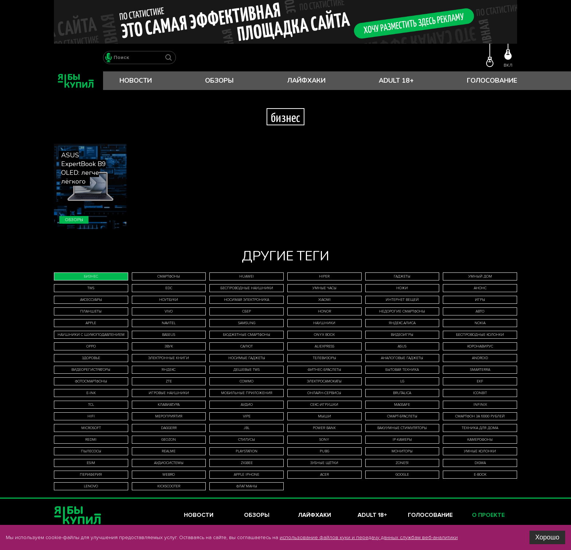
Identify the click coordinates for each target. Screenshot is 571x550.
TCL (91, 404)
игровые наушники (169, 393)
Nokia (479, 323)
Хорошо (547, 537)
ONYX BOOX (324, 335)
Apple (91, 323)
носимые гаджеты (246, 358)
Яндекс (169, 370)
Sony (324, 439)
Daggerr (169, 428)
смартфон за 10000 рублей (480, 416)
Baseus (168, 335)
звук (169, 346)
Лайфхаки (306, 80)
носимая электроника (246, 300)
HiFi (91, 416)
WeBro (168, 474)
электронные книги (168, 358)
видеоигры (402, 335)
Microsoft (91, 428)
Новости (135, 80)
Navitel (169, 323)
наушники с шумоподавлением (91, 335)
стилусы (246, 439)
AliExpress (324, 346)
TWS (90, 288)
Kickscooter (168, 486)
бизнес (91, 276)
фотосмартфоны (91, 381)
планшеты (91, 311)
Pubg (324, 451)
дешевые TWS (246, 370)
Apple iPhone (246, 474)
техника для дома (480, 428)
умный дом (480, 276)
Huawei (246, 276)
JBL (246, 428)
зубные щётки (324, 463)
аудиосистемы (169, 463)
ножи (402, 288)
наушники (324, 323)
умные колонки (480, 451)
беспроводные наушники (246, 288)
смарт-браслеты (402, 416)
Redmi (91, 439)
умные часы (324, 288)
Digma (480, 463)
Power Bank (324, 428)
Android (480, 358)
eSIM (91, 463)
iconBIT (480, 393)
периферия (91, 474)
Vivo (169, 311)
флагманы (246, 486)
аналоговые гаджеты (402, 358)
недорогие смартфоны (402, 311)
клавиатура (169, 404)
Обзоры (219, 80)
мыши (324, 416)
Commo (246, 381)
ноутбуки (168, 300)
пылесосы (91, 451)
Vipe (247, 416)
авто (480, 311)
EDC (168, 288)
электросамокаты (324, 381)
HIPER (324, 276)
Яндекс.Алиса (402, 323)
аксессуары (91, 300)
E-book (480, 474)
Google (402, 474)
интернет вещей (402, 300)
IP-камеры (402, 439)
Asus (402, 346)
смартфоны (168, 276)
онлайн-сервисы (324, 393)
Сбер (246, 311)
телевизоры (324, 358)
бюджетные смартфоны (246, 335)
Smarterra (480, 370)
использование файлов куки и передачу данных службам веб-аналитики (369, 537)
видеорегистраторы (90, 370)
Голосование (492, 80)
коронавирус (480, 346)
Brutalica (402, 393)
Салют (246, 346)
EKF (480, 381)
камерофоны (480, 439)
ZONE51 (402, 463)
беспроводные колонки (480, 335)
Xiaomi (324, 300)
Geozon (168, 439)
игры (480, 300)
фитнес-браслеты (324, 370)
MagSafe (402, 404)
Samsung (246, 323)
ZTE (169, 381)
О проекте (488, 515)
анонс (480, 288)
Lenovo (91, 486)
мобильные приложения (246, 393)
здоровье (91, 358)
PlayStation (246, 451)
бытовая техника (402, 370)
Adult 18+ (396, 80)
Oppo (91, 346)
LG (402, 381)
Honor (324, 311)
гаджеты (402, 276)
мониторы (402, 451)
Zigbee (247, 463)
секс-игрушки (324, 404)
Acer (324, 474)
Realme (169, 451)
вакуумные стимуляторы (402, 428)
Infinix (480, 404)
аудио (247, 404)
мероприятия (168, 416)
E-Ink (91, 393)
